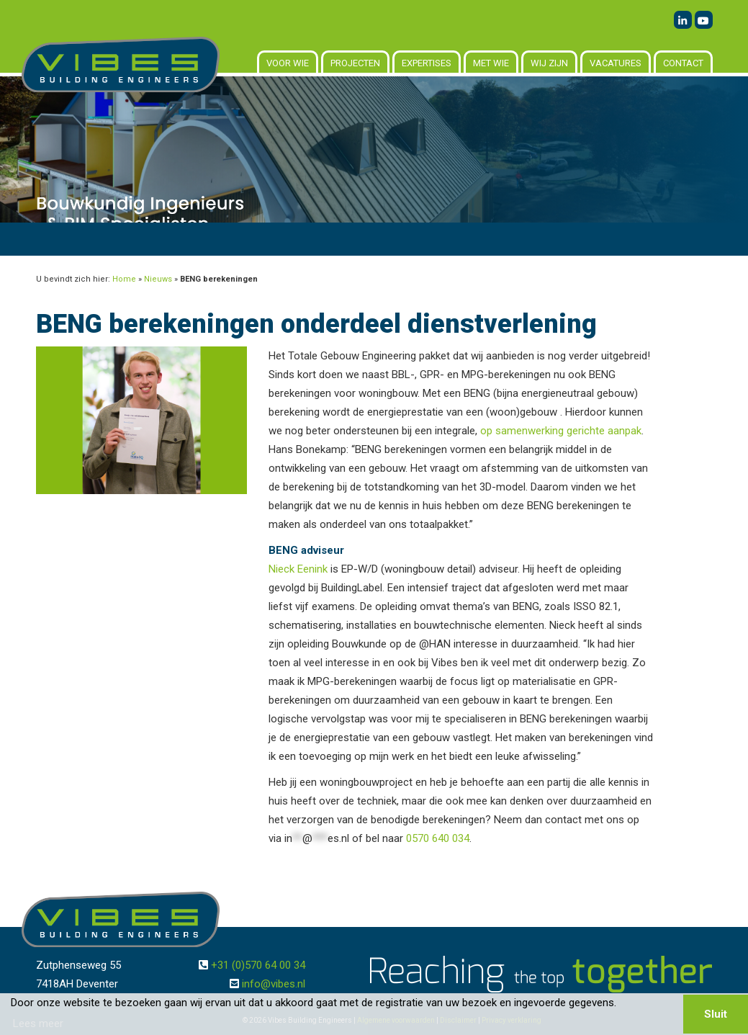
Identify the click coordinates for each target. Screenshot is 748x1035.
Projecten (355, 63)
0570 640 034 (437, 838)
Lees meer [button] (38, 1023)
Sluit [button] (715, 1014)
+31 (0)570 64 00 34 (258, 965)
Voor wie (287, 63)
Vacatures (615, 63)
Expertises (426, 63)
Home (124, 279)
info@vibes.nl (273, 983)
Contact (683, 63)
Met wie (491, 63)
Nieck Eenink (298, 569)
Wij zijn (549, 63)
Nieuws (158, 279)
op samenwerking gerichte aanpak (560, 430)
